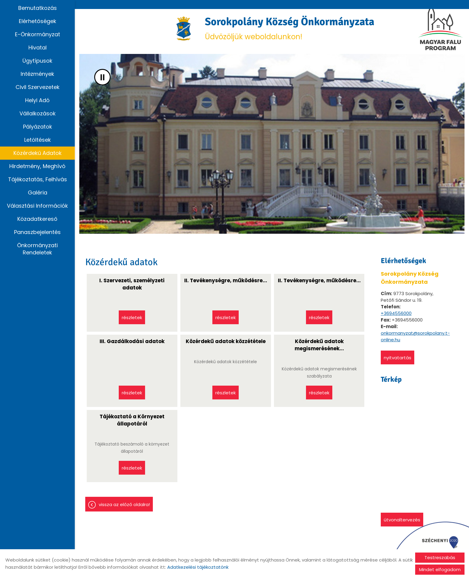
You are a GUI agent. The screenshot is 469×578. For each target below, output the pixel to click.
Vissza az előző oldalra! (124, 504)
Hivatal (37, 47)
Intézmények (37, 74)
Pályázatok (37, 126)
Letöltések (37, 140)
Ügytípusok (37, 60)
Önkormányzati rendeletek (37, 249)
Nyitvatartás (397, 357)
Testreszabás (439, 557)
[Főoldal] (184, 28)
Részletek (132, 317)
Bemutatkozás (37, 8)
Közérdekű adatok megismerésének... (319, 345)
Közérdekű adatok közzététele (226, 341)
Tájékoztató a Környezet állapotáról (132, 420)
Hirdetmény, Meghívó (37, 166)
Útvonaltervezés (402, 520)
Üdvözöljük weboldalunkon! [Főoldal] (289, 28)
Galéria (37, 192)
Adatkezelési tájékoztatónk (198, 567)
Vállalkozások (37, 113)
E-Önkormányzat (37, 34)
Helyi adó (37, 100)
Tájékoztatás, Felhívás (37, 179)
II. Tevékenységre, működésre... (225, 280)
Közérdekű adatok (37, 153)
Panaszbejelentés (37, 232)
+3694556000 (396, 313)
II (102, 77)
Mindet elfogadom (440, 569)
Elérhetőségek (37, 21)
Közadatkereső (37, 219)
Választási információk (37, 205)
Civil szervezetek (38, 87)
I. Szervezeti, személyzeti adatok (132, 284)
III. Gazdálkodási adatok (132, 341)
